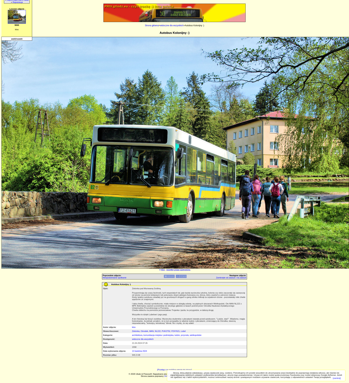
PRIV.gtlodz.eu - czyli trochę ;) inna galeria (139, 6)
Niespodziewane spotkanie (114, 278)
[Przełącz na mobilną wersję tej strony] (174, 370)
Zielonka (136, 331)
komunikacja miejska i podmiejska (159, 335)
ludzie (177, 335)
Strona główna (152, 25)
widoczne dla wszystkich (172, 25)
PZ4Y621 (175, 331)
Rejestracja (18, 2)
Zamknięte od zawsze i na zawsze (231, 278)
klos (163, 270)
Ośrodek (144, 331)
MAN (151, 331)
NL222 (158, 331)
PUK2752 (166, 331)
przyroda (185, 335)
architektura (137, 335)
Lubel (183, 331)
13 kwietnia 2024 (139, 351)
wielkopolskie (195, 335)
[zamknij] (337, 378)
